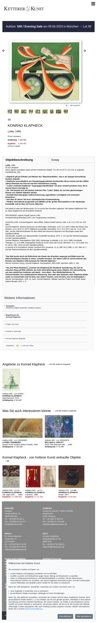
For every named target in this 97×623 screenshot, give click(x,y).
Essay (55, 159)
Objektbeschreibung (19, 159)
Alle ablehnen (65, 616)
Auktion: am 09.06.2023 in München (42, 26)
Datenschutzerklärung (33, 609)
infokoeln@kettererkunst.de (53, 547)
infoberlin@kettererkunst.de (15, 550)
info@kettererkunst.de (13, 524)
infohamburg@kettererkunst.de (55, 524)
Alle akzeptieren (84, 616)
